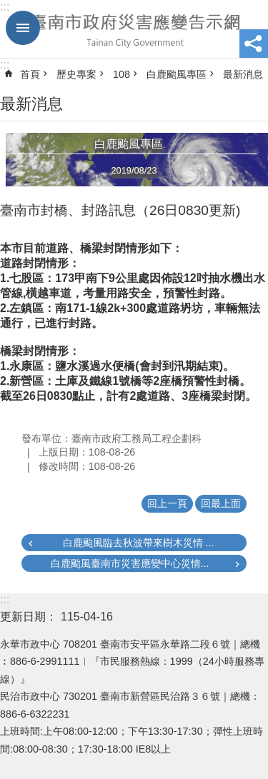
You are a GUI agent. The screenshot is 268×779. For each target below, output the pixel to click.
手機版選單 (23, 28)
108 (121, 74)
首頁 (30, 74)
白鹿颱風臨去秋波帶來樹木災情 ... (138, 542)
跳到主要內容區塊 (7, 7)
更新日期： (28, 616)
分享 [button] (253, 43)
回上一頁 (167, 503)
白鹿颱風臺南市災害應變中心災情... (130, 563)
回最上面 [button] (221, 503)
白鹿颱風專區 (177, 74)
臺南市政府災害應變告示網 (134, 29)
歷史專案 (76, 74)
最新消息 (243, 74)
